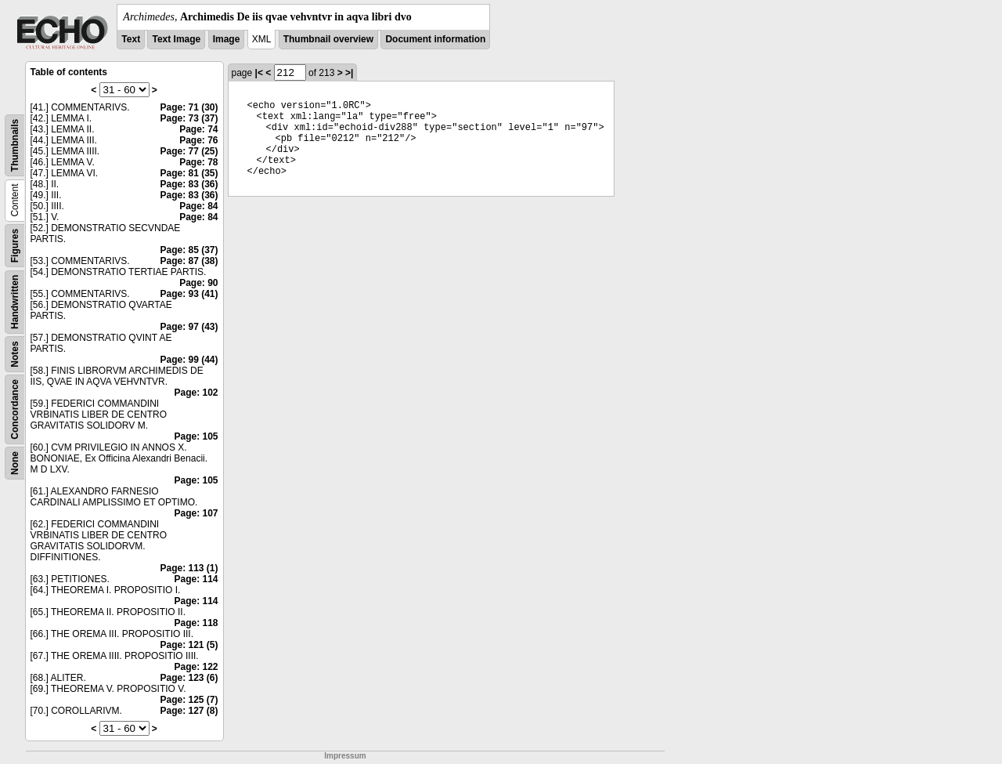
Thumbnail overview (328, 39)
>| (349, 72)
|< (259, 72)
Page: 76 (198, 140)
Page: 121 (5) (189, 644)
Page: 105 (196, 436)
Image (226, 39)
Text (130, 39)
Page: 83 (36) (189, 184)
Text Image (176, 39)
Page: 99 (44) (189, 359)
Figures (14, 246)
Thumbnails (14, 145)
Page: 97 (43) (189, 326)
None (14, 463)
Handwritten (14, 302)
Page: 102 (196, 392)
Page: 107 (196, 513)
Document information (435, 39)
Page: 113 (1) (189, 568)
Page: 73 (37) (189, 118)
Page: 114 (196, 579)
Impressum (345, 755)
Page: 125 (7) (189, 699)
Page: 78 (198, 162)
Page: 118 (196, 622)
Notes (14, 354)
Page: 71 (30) (189, 107)
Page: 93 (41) (189, 293)
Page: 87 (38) (189, 260)
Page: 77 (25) (189, 151)
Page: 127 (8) (189, 710)
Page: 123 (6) (189, 677)
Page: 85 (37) (189, 249)
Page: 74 (198, 129)
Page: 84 (198, 206)
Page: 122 (196, 666)
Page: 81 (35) (189, 173)
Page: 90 (198, 282)
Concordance (14, 409)
